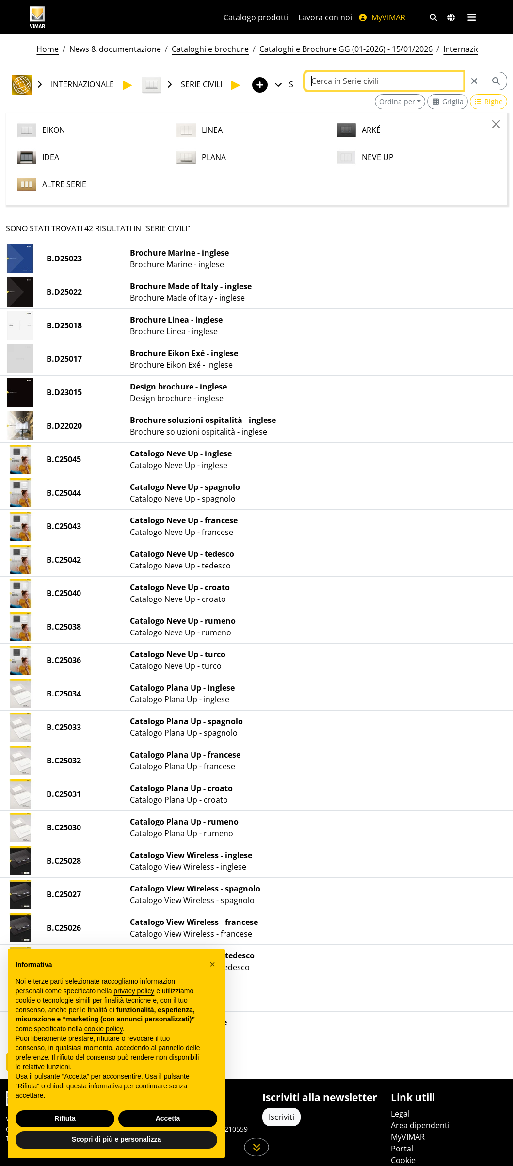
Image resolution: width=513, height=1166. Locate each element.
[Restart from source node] (474, 81)
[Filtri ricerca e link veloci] (433, 17)
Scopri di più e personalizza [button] (116, 1139)
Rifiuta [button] (65, 1118)
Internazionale (469, 49)
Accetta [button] (168, 1118)
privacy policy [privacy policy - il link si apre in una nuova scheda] (133, 991)
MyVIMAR (381, 17)
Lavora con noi (325, 17)
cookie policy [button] (103, 1029)
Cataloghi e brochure (210, 49)
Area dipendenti (420, 1125)
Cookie (403, 1160)
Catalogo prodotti (256, 17)
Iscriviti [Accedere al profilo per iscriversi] (281, 1117)
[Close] (496, 124)
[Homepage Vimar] (115, 17)
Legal (400, 1113)
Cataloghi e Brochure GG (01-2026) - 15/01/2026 (346, 49)
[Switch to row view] (489, 101)
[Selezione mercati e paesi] (451, 17)
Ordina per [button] (397, 101)
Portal (402, 1148)
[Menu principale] (471, 17)
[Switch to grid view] (447, 101)
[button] (212, 964)
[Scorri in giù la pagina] (256, 1147)
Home (47, 49)
